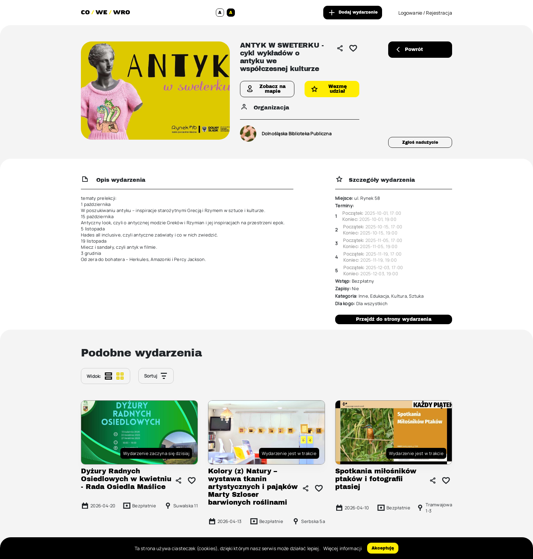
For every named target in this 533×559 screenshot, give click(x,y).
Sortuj (156, 376)
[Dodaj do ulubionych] (353, 48)
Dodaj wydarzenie (353, 12)
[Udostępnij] (340, 48)
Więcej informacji (342, 548)
